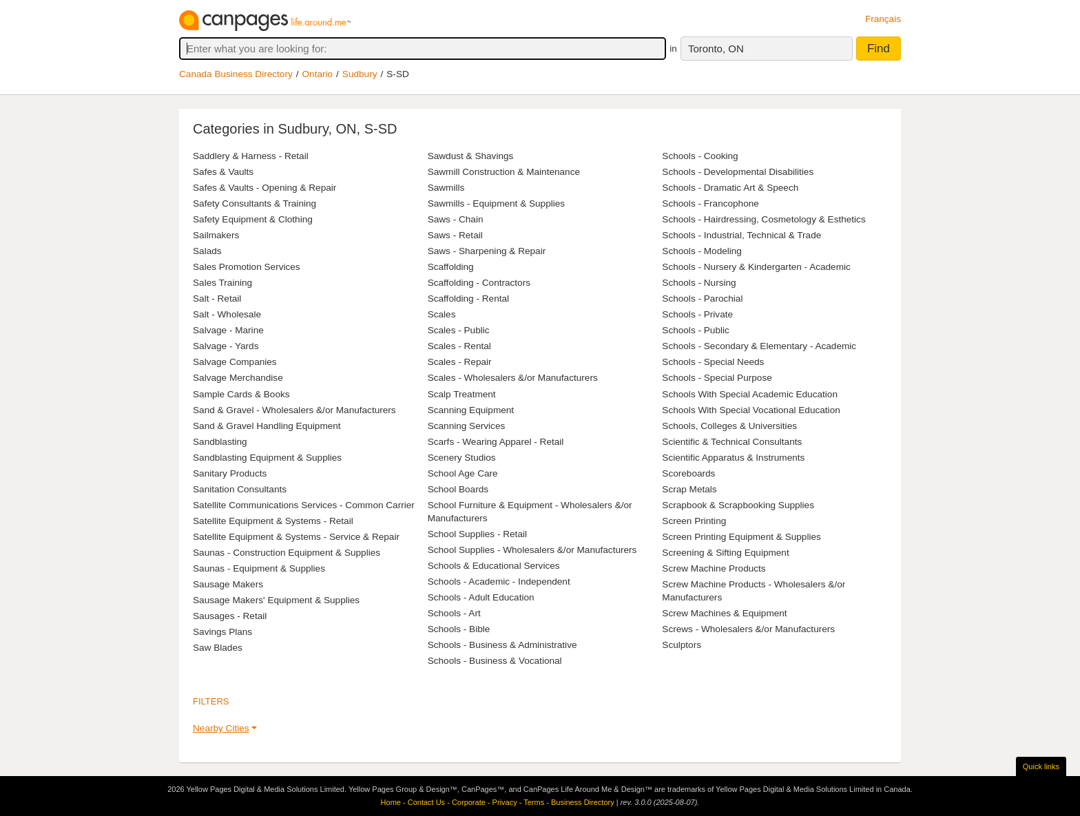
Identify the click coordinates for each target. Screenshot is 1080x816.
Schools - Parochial (702, 298)
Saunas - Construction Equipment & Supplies (286, 552)
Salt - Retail (217, 298)
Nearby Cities (221, 728)
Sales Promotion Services (246, 267)
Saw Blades (217, 647)
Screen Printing (694, 521)
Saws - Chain (456, 219)
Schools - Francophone (710, 203)
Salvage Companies (235, 362)
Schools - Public (695, 330)
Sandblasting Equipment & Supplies (267, 457)
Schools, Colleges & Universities (729, 426)
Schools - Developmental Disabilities (737, 172)
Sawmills (446, 187)
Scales (442, 314)
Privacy (504, 802)
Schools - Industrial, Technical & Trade (741, 235)
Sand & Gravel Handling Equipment (267, 426)
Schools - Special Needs (713, 362)
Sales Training (222, 283)
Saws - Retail (455, 235)
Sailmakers (216, 235)
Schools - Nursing (699, 283)
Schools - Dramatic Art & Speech (730, 187)
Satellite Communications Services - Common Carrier (304, 505)
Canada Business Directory (236, 74)
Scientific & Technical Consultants (732, 442)
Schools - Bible (459, 629)
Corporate (469, 802)
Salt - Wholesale (227, 314)
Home (391, 802)
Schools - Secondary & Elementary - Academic (759, 346)
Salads (207, 251)
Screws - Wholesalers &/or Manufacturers (748, 629)
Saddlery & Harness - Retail (251, 156)
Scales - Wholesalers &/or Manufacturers (513, 378)
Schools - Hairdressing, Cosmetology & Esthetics (763, 219)
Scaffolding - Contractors (479, 283)
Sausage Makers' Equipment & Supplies (276, 600)
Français (883, 19)
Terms (533, 802)
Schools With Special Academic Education (750, 394)
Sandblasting (220, 442)
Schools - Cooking (700, 156)
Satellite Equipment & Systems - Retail (273, 521)
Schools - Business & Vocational (495, 661)
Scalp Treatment (462, 394)
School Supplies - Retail (477, 534)
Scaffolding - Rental (468, 298)
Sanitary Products (230, 473)
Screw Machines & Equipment (724, 613)
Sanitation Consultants (240, 489)
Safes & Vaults (223, 172)
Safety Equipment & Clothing (253, 219)
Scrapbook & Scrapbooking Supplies (738, 505)
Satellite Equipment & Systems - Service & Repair (296, 537)
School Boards (458, 489)
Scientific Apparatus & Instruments (733, 457)
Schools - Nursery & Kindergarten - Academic (756, 267)
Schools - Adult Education (481, 597)
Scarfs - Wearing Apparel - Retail (496, 442)
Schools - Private (697, 314)
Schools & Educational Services (494, 566)
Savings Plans (222, 632)
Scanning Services (467, 426)
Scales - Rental (459, 346)
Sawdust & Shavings (471, 156)
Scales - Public (459, 330)
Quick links (1041, 766)
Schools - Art (454, 613)
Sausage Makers (228, 584)
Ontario (317, 74)
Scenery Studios (462, 457)
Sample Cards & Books (241, 394)
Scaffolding (451, 267)
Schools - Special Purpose (716, 378)
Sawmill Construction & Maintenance (504, 172)
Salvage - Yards (225, 346)
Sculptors (681, 645)
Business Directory (582, 802)
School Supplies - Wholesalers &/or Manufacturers (532, 550)
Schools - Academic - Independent (499, 581)
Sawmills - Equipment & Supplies (496, 203)
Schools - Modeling (702, 251)
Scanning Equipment (471, 410)
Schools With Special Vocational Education (751, 410)
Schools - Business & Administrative (502, 645)
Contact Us (426, 802)
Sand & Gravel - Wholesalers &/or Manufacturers (294, 410)
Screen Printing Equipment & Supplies (741, 537)
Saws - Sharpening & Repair (487, 251)
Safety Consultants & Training (254, 203)
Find (878, 48)
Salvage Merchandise (238, 378)
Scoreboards (688, 473)
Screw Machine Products (713, 568)
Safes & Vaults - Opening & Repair (264, 187)
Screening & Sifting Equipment (725, 552)
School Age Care (463, 473)
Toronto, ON (716, 48)
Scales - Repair (460, 362)
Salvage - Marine (228, 330)
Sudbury (359, 74)
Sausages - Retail (230, 616)
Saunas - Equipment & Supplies (259, 568)
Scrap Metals (689, 489)
